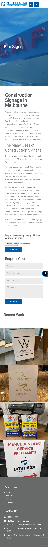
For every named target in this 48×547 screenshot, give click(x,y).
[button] (31, 4)
